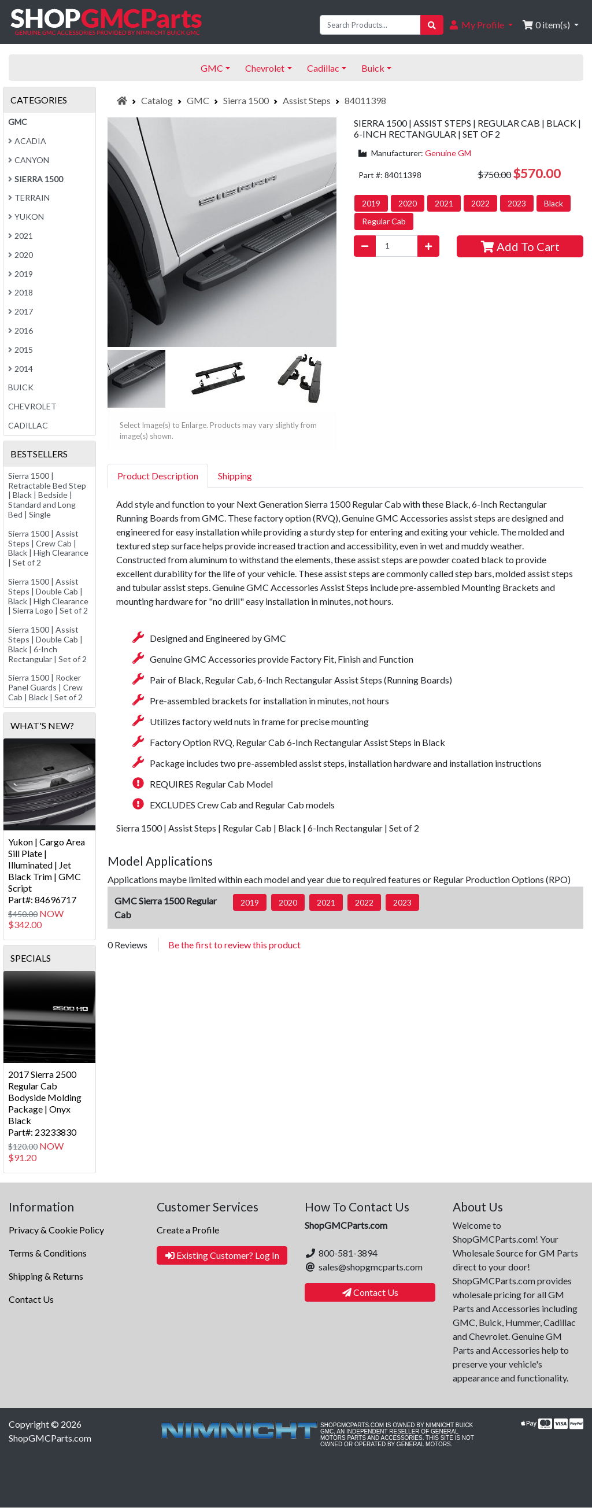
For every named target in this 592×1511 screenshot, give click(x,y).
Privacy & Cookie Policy (56, 1229)
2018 (20, 292)
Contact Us (31, 1299)
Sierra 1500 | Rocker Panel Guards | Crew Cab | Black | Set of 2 (45, 687)
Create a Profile (188, 1229)
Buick (21, 387)
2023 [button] (517, 203)
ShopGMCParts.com (50, 1437)
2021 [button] (444, 203)
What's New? (42, 725)
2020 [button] (407, 203)
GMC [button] (212, 67)
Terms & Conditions (48, 1252)
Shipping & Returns (46, 1275)
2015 (20, 349)
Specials (30, 957)
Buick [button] (372, 67)
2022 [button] (480, 203)
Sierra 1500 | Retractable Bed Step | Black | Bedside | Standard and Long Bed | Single (47, 495)
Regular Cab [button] (384, 221)
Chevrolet (32, 406)
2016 (20, 330)
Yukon (26, 216)
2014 (20, 369)
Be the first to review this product (234, 944)
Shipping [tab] (235, 475)
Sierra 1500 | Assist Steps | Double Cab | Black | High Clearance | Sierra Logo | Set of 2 (48, 596)
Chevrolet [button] (264, 67)
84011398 (365, 100)
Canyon (28, 160)
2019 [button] (371, 203)
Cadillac (28, 425)
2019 (20, 274)
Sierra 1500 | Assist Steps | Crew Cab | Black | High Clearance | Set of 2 (48, 548)
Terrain (29, 197)
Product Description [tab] (157, 475)
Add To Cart (520, 246)
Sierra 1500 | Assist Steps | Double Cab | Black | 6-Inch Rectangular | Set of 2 (47, 644)
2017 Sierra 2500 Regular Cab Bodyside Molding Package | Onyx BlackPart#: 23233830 (45, 1103)
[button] (480, 24)
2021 (20, 236)
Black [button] (553, 203)
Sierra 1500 (246, 100)
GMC (198, 100)
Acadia (27, 141)
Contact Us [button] (370, 1292)
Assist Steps (307, 100)
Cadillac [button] (323, 67)
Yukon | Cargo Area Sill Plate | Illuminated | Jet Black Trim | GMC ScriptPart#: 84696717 (46, 870)
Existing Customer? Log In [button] (222, 1255)
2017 (20, 311)
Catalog (157, 100)
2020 (20, 255)
